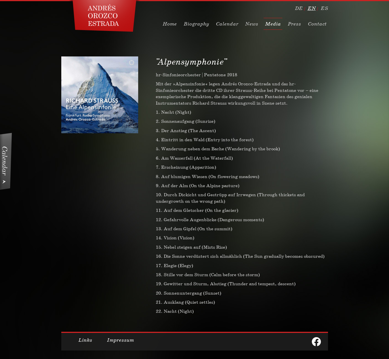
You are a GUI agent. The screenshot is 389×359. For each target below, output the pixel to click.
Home (170, 24)
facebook (316, 341)
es (324, 8)
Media (273, 24)
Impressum (120, 340)
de (299, 8)
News (251, 24)
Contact (317, 24)
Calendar (227, 24)
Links (85, 340)
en (312, 8)
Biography (196, 24)
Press (294, 24)
